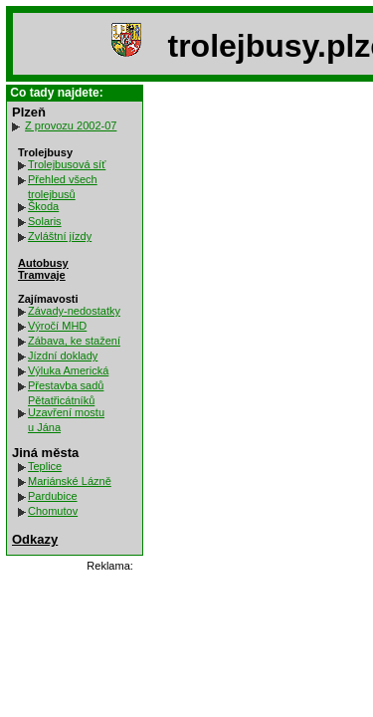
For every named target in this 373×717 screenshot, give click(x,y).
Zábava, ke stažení (74, 341)
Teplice (45, 466)
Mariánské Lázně (69, 481)
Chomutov (53, 511)
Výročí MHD (57, 326)
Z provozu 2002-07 (70, 125)
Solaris (45, 221)
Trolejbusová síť (66, 164)
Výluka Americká (68, 370)
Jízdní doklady (62, 355)
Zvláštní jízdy (60, 236)
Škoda (43, 206)
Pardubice (53, 496)
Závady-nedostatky (74, 311)
